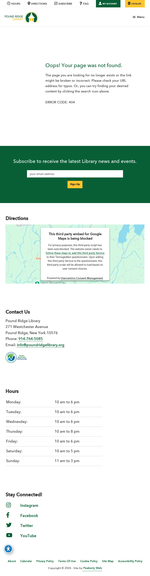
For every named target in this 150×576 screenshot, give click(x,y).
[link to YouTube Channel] (9, 538)
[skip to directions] (38, 3)
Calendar (26, 561)
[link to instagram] (8, 508)
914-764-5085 (30, 339)
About (12, 561)
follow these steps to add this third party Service (75, 253)
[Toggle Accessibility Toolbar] (8, 548)
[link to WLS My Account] (108, 3)
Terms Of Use (67, 561)
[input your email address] (75, 174)
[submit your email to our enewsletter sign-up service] (75, 184)
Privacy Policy (45, 561)
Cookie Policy (89, 561)
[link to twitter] (9, 528)
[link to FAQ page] (84, 3)
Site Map (108, 561)
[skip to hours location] (14, 3)
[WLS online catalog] (135, 3)
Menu (140, 17)
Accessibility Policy (130, 561)
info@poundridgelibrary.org (40, 345)
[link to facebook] (8, 518)
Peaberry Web (92, 568)
